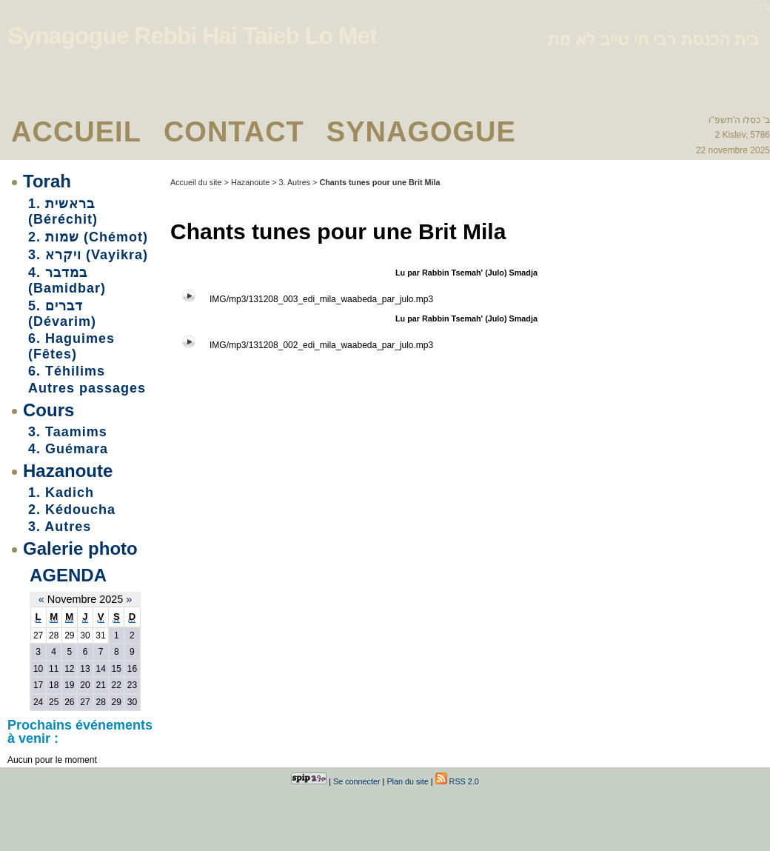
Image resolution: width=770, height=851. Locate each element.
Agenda (68, 575)
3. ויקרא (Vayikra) (88, 254)
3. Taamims (67, 431)
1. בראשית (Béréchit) (63, 211)
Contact (234, 131)
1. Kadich (61, 492)
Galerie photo (80, 548)
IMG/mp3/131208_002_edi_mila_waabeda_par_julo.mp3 (321, 345)
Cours (48, 410)
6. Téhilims (66, 371)
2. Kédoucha (72, 509)
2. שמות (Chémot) (88, 237)
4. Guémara (68, 448)
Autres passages (87, 388)
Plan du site (407, 781)
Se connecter (357, 781)
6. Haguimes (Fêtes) (71, 346)
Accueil (76, 131)
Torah (47, 181)
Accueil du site (196, 182)
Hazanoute (68, 471)
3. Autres (59, 526)
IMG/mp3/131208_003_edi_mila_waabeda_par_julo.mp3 (321, 299)
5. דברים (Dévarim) (62, 313)
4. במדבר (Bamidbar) (67, 280)
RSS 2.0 (457, 781)
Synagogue (421, 131)
